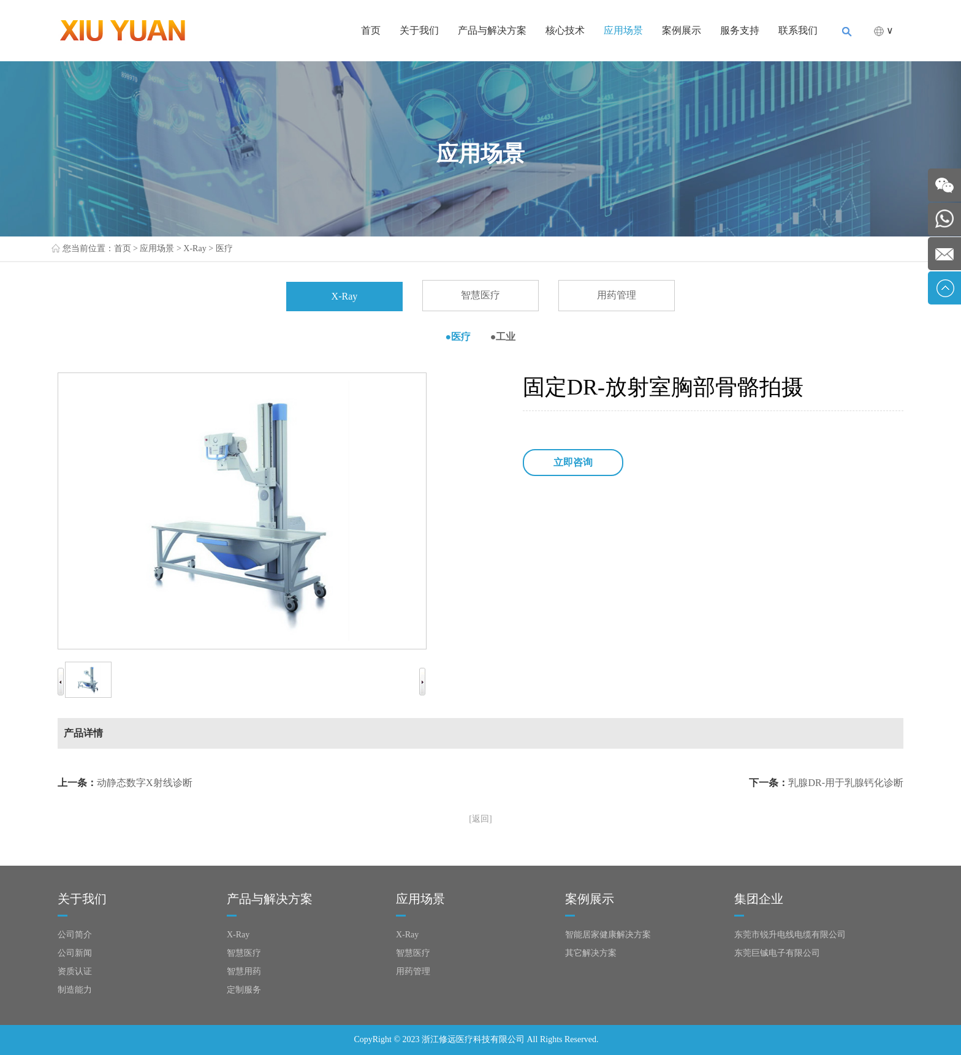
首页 (371, 30)
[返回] (480, 818)
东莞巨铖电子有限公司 (777, 953)
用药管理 (616, 295)
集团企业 (758, 899)
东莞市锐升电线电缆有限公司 (790, 934)
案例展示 (681, 30)
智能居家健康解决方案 (608, 934)
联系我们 (798, 30)
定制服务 (244, 989)
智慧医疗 (480, 295)
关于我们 (419, 30)
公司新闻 (75, 953)
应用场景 (623, 30)
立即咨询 (573, 462)
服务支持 (739, 30)
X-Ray (194, 248)
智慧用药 (244, 971)
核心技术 (565, 30)
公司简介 (75, 934)
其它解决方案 (591, 953)
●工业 (503, 336)
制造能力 (75, 989)
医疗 (224, 248)
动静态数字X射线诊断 (144, 782)
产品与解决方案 (492, 30)
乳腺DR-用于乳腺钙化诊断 (845, 782)
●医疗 (458, 336)
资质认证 (75, 971)
